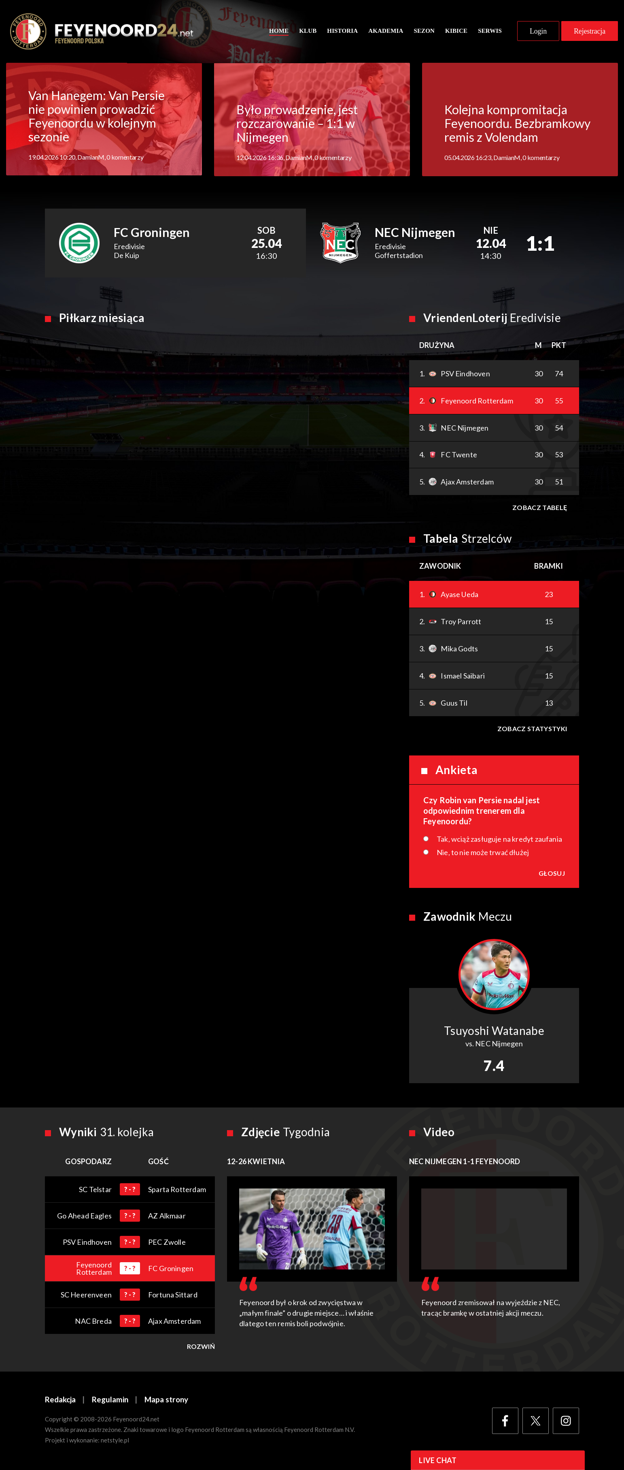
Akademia (385, 31)
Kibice (456, 31)
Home (279, 31)
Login (538, 32)
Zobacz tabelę (539, 508)
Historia (342, 31)
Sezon (424, 31)
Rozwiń (201, 1347)
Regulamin (110, 1400)
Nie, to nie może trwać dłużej (483, 852)
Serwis (490, 31)
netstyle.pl (115, 1440)
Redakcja (60, 1400)
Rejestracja (589, 32)
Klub (307, 31)
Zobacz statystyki (532, 729)
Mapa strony (166, 1400)
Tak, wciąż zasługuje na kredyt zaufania (499, 839)
